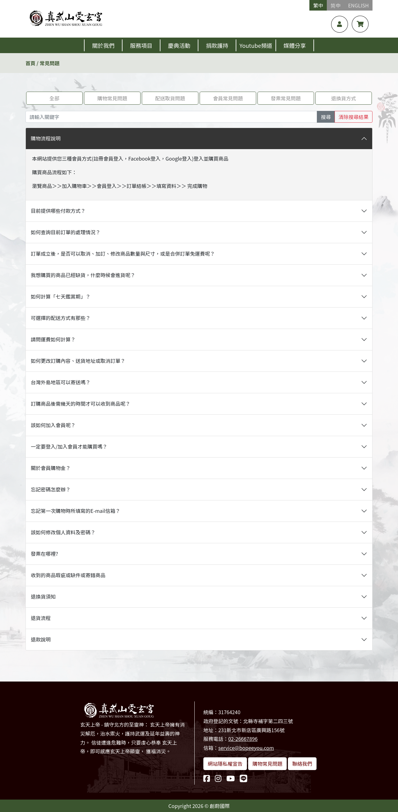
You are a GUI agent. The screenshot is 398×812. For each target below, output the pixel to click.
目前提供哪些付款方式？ (58, 210)
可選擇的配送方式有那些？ (60, 318)
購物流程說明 (46, 138)
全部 (54, 98)
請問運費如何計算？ (53, 339)
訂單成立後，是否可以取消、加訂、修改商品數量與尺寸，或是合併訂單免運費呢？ (123, 253)
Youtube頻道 (255, 45)
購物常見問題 (112, 98)
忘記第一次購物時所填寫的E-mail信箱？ (75, 510)
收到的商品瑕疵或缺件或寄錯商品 (68, 575)
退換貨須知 (43, 596)
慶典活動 (179, 45)
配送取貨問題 (170, 98)
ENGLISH (358, 5)
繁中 (318, 5)
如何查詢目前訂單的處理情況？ (65, 232)
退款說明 (41, 639)
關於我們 (103, 45)
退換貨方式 (343, 98)
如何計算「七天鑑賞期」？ (60, 296)
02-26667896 (242, 738)
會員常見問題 (228, 98)
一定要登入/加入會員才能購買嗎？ (69, 446)
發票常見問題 (286, 98)
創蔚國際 (220, 806)
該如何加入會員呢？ (53, 425)
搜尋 (326, 117)
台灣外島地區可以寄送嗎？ (60, 382)
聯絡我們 (302, 763)
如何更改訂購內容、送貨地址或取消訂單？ (78, 360)
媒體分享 (295, 45)
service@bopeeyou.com (246, 747)
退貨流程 (41, 618)
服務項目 (141, 45)
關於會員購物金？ (51, 468)
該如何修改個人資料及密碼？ (63, 532)
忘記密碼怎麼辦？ (51, 489)
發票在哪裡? (44, 553)
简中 (335, 5)
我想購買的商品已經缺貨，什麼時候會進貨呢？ (83, 275)
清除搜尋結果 (353, 117)
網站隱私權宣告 (225, 763)
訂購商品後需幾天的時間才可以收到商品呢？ (80, 403)
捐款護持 (217, 45)
